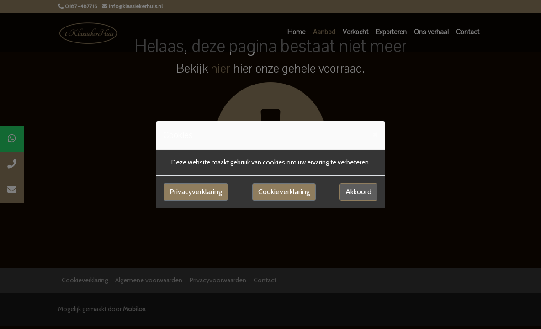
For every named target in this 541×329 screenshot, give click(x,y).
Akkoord (358, 191)
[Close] (375, 134)
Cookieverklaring (284, 191)
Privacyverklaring (196, 191)
